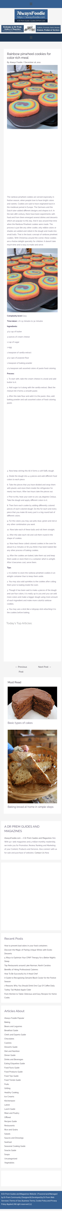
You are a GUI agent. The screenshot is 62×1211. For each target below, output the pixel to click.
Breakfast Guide (11, 1030)
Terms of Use (15, 1201)
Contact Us (39, 853)
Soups (7, 1154)
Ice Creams (9, 1097)
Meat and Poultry (11, 1113)
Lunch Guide (9, 1109)
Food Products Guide (13, 1072)
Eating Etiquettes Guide (14, 1063)
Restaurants (9, 1126)
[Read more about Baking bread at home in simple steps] (32, 766)
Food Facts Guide (11, 1068)
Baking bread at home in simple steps (31, 806)
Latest (7, 1105)
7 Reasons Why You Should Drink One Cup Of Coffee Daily (29, 986)
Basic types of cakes (20, 722)
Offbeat (7, 1117)
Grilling (7, 1088)
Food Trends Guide (12, 1080)
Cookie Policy (41, 1201)
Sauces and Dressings (14, 1138)
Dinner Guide (9, 1055)
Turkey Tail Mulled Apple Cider (17, 990)
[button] (31, 4)
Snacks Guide (10, 1150)
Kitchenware (9, 1101)
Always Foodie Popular (14, 1018)
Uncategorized (10, 1159)
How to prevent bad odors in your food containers (25, 946)
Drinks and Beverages (13, 1059)
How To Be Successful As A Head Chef (21, 974)
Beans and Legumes (13, 1026)
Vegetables (9, 1163)
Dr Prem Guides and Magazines (38, 838)
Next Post (44, 667)
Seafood (8, 1142)
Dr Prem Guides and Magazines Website (19, 1194)
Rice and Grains (11, 1130)
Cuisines (8, 1043)
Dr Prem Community (12, 1197)
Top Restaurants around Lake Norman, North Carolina (27, 965)
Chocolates (9, 1039)
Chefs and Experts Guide (15, 1035)
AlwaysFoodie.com (12, 838)
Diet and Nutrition (12, 1051)
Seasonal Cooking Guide (14, 1146)
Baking (7, 1022)
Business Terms (28, 1201)
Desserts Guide (10, 1047)
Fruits (6, 1084)
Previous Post (21, 668)
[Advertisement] (31, 163)
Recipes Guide (10, 1121)
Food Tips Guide (11, 1076)
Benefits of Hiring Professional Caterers (21, 970)
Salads (7, 1134)
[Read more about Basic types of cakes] (32, 703)
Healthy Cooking (11, 1092)
